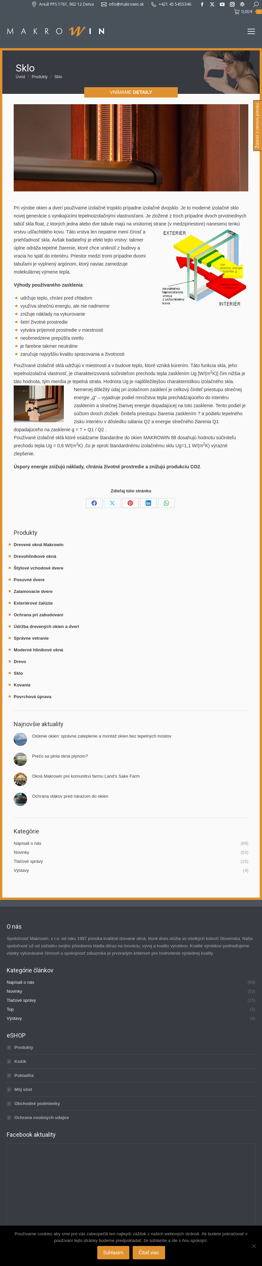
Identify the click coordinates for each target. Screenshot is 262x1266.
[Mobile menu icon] (251, 31)
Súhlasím (113, 1253)
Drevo (20, 661)
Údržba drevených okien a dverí (46, 626)
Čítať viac (149, 1253)
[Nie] (253, 1246)
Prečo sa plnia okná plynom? (60, 756)
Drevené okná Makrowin (38, 544)
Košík (20, 1061)
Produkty (23, 1047)
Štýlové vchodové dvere (38, 568)
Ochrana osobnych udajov (41, 1117)
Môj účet (23, 1089)
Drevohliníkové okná (35, 556)
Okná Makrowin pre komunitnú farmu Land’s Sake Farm (86, 776)
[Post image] (20, 739)
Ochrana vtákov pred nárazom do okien (70, 796)
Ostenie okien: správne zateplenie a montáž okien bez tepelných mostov (101, 736)
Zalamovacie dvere (33, 591)
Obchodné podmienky (37, 1103)
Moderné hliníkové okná (38, 649)
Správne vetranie (31, 638)
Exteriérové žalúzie (33, 603)
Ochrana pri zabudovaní (38, 614)
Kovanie (22, 684)
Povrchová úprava (32, 696)
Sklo (18, 673)
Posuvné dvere (29, 579)
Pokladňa (24, 1075)
